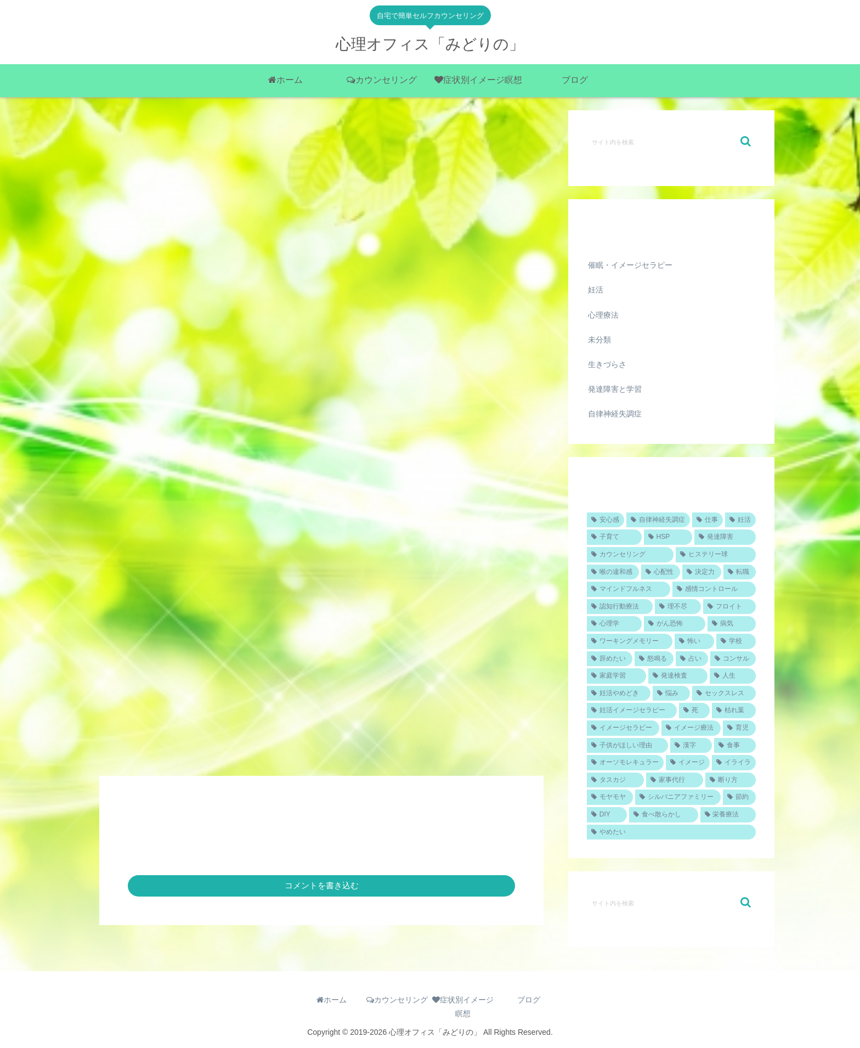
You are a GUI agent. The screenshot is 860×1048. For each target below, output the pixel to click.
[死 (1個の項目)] (694, 710)
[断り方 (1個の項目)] (730, 780)
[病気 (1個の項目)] (732, 624)
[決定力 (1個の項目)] (701, 572)
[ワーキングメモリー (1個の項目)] (629, 641)
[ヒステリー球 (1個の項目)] (716, 554)
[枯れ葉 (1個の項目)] (734, 710)
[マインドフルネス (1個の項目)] (628, 589)
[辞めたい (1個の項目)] (609, 659)
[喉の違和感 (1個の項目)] (613, 572)
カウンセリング (397, 999)
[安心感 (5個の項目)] (605, 520)
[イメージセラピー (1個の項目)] (623, 728)
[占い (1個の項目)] (692, 659)
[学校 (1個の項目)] (736, 641)
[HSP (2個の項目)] (668, 537)
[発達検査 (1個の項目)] (678, 676)
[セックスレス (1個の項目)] (724, 693)
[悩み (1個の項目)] (671, 693)
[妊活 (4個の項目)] (740, 520)
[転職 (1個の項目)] (739, 572)
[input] (671, 141)
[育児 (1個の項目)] (739, 728)
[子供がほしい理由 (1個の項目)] (627, 745)
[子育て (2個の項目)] (614, 537)
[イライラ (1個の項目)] (734, 762)
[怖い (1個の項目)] (694, 641)
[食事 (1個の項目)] (735, 745)
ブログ (528, 999)
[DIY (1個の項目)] (607, 814)
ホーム (331, 999)
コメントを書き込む (322, 885)
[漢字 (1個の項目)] (691, 745)
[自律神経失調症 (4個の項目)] (658, 520)
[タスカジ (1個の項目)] (615, 780)
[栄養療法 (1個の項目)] (728, 814)
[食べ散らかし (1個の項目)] (663, 814)
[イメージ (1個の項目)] (688, 762)
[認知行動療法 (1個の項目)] (620, 607)
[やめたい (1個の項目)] (671, 832)
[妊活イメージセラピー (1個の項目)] (632, 710)
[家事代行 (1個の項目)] (674, 780)
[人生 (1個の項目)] (733, 676)
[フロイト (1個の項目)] (729, 607)
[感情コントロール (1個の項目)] (714, 589)
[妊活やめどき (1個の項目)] (618, 693)
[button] (745, 141)
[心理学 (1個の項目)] (614, 624)
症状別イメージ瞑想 (463, 1006)
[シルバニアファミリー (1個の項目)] (678, 797)
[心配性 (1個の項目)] (660, 572)
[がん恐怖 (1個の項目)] (674, 624)
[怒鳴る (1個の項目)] (654, 659)
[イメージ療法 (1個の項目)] (691, 728)
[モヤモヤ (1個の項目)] (610, 797)
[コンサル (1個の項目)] (733, 659)
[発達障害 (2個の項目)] (725, 537)
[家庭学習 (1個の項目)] (616, 676)
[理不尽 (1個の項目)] (678, 607)
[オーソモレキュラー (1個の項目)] (625, 762)
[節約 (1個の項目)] (739, 797)
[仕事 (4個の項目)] (707, 520)
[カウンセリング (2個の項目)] (630, 554)
